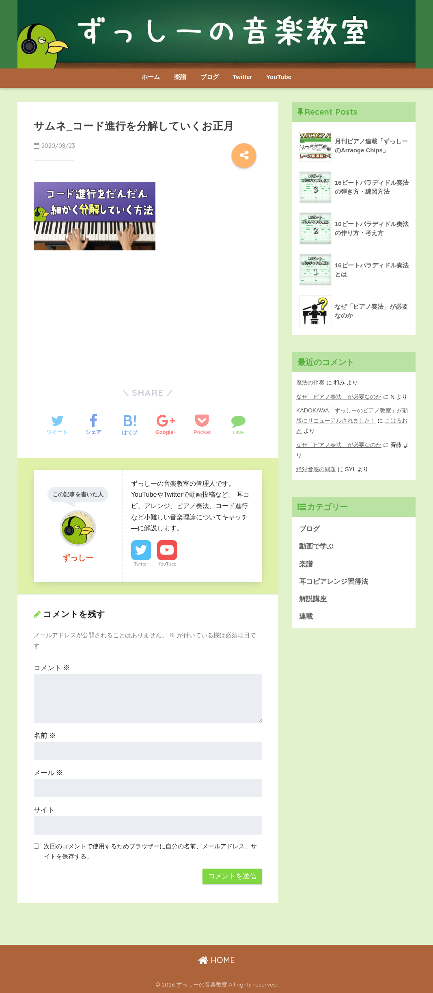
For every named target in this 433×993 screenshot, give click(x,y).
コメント (52, 668)
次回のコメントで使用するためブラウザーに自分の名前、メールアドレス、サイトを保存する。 (150, 851)
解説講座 (313, 599)
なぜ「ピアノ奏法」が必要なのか (338, 396)
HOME (216, 960)
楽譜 (180, 76)
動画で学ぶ (316, 547)
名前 (45, 735)
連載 (306, 617)
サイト (44, 810)
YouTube (278, 76)
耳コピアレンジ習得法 (333, 581)
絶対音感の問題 (316, 469)
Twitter (242, 76)
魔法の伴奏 (310, 382)
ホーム (151, 76)
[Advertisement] (148, 317)
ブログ (209, 76)
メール (48, 773)
